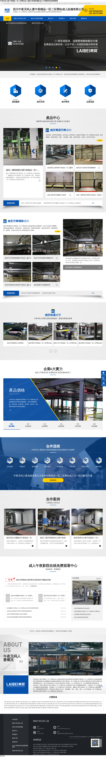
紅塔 (99, 701)
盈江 (19, 707)
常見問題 (75, 578)
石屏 (47, 705)
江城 (84, 703)
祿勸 (71, 701)
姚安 (20, 705)
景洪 (78, 705)
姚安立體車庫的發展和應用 (81, 617)
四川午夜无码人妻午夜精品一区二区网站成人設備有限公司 (88, 736)
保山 (14, 701)
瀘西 (50, 705)
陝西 (51, 707)
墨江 (74, 703)
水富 (56, 703)
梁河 (17, 707)
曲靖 (10, 701)
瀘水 (23, 707)
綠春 (57, 705)
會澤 (94, 701)
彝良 (51, 703)
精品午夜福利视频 (37, 18)
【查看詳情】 (33, 586)
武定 (29, 705)
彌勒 (41, 705)
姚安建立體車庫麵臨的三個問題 (64, 631)
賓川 (89, 705)
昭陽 (33, 703)
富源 (92, 701)
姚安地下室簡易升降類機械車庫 (30, 293)
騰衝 (31, 703)
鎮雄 (49, 703)
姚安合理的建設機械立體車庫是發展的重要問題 (19, 617)
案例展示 (62, 18)
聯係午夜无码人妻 (38, 23)
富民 (62, 701)
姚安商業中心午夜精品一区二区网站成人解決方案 (46, 754)
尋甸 (73, 701)
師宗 (87, 701)
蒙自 (38, 705)
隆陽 (21, 703)
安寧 (76, 701)
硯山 (61, 705)
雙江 (6, 705)
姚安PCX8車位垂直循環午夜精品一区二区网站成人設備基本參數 (49, 752)
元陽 (52, 705)
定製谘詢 (53, 480)
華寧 (10, 703)
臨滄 (24, 701)
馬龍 (83, 701)
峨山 (14, 703)
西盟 (90, 703)
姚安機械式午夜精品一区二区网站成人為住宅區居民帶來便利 (23, 608)
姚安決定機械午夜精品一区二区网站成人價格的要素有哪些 (22, 595)
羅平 (89, 701)
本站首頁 (15, 719)
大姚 (22, 705)
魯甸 (35, 703)
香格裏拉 (34, 707)
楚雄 (26, 701)
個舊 (34, 705)
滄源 (11, 705)
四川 (41, 707)
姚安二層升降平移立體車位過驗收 (31, 203)
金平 (54, 705)
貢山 (28, 707)
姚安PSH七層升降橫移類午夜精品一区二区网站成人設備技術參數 (50, 750)
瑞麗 (12, 707)
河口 (59, 705)
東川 (55, 701)
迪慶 (44, 701)
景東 (77, 703)
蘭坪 (30, 707)
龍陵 (26, 703)
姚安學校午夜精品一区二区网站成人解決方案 (44, 748)
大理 (37, 701)
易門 (12, 703)
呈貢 (57, 701)
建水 (45, 705)
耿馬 (9, 705)
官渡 (51, 701)
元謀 (27, 705)
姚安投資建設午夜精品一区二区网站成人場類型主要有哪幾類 (87, 611)
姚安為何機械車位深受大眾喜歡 (69, 744)
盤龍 (48, 701)
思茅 (70, 703)
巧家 (37, 703)
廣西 (57, 707)
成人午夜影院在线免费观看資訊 (16, 23)
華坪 (65, 703)
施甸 (24, 703)
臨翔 (93, 703)
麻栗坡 (66, 705)
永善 (44, 703)
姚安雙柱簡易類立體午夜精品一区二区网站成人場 (49, 74)
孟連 (86, 703)
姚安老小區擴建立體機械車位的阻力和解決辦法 (45, 746)
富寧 (76, 705)
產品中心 (51, 18)
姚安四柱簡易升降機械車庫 (93, 74)
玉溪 (12, 701)
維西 (39, 707)
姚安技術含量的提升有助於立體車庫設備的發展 (19, 611)
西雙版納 (34, 701)
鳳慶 (95, 703)
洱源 (5, 707)
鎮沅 (81, 703)
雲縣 (97, 703)
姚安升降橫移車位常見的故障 (81, 608)
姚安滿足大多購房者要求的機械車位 (45, 631)
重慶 (44, 707)
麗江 (19, 701)
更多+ (93, 203)
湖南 (55, 707)
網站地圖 (2, 756)
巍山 (96, 705)
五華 (46, 701)
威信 (54, 703)
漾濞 (85, 705)
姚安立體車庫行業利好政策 (40, 744)
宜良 (64, 701)
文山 (30, 701)
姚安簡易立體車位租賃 (48, 293)
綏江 (47, 703)
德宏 (39, 701)
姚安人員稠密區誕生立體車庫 (65, 746)
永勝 (63, 703)
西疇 (63, 705)
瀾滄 (88, 703)
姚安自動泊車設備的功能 (54, 744)
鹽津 (40, 703)
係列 (60, 130)
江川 (101, 701)
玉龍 (61, 703)
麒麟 (78, 701)
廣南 (73, 705)
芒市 (14, 707)
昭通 (17, 701)
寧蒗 (67, 703)
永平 (99, 705)
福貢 (26, 707)
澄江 (5, 703)
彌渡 (92, 705)
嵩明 (69, 701)
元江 (19, 703)
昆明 (8, 701)
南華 (18, 705)
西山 (53, 701)
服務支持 (84, 18)
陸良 (85, 701)
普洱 (21, 701)
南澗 (94, 705)
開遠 (36, 705)
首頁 (7, 18)
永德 (100, 703)
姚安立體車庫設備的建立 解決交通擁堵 (17, 614)
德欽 (37, 707)
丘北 (71, 705)
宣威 (96, 701)
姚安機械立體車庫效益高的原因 (82, 614)
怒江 (41, 701)
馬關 (69, 705)
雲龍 (101, 705)
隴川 (21, 707)
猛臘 (83, 705)
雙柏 (13, 705)
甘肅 (48, 707)
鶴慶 (10, 707)
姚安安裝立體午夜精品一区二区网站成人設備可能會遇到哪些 (55, 595)
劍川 (8, 707)
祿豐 (31, 705)
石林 (67, 701)
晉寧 (60, 701)
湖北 (53, 707)
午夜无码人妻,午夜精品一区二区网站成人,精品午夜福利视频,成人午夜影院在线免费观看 (29, 1)
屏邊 (43, 705)
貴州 (46, 707)
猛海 (80, 705)
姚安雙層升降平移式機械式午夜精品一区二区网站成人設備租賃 (62, 203)
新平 (17, 703)
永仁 (25, 705)
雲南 (5, 701)
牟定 (16, 705)
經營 (53, 314)
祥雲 (87, 705)
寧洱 (72, 703)
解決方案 (73, 18)
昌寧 (28, 703)
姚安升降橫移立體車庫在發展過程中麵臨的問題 (33, 580)
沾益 (80, 701)
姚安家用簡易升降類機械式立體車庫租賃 (74, 74)
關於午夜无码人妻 (20, 18)
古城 (58, 703)
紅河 (28, 701)
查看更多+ (98, 578)
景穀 (79, 703)
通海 (8, 703)
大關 (42, 703)
